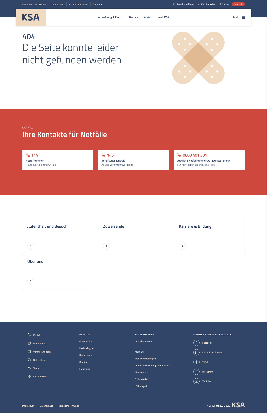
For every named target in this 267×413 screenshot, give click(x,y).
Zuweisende (57, 4)
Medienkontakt (143, 372)
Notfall (238, 4)
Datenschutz (46, 405)
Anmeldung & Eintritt (111, 17)
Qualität (83, 362)
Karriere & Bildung (78, 4)
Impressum (28, 405)
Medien (139, 351)
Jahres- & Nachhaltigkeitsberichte (152, 365)
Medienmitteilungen (145, 358)
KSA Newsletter (144, 334)
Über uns (97, 4)
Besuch (133, 17)
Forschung (84, 369)
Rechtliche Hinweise (68, 405)
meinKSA (163, 17)
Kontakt (148, 17)
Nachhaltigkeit (86, 348)
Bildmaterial (141, 379)
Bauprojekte (85, 355)
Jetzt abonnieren (143, 341)
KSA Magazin (141, 386)
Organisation (85, 341)
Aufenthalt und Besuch (34, 4)
